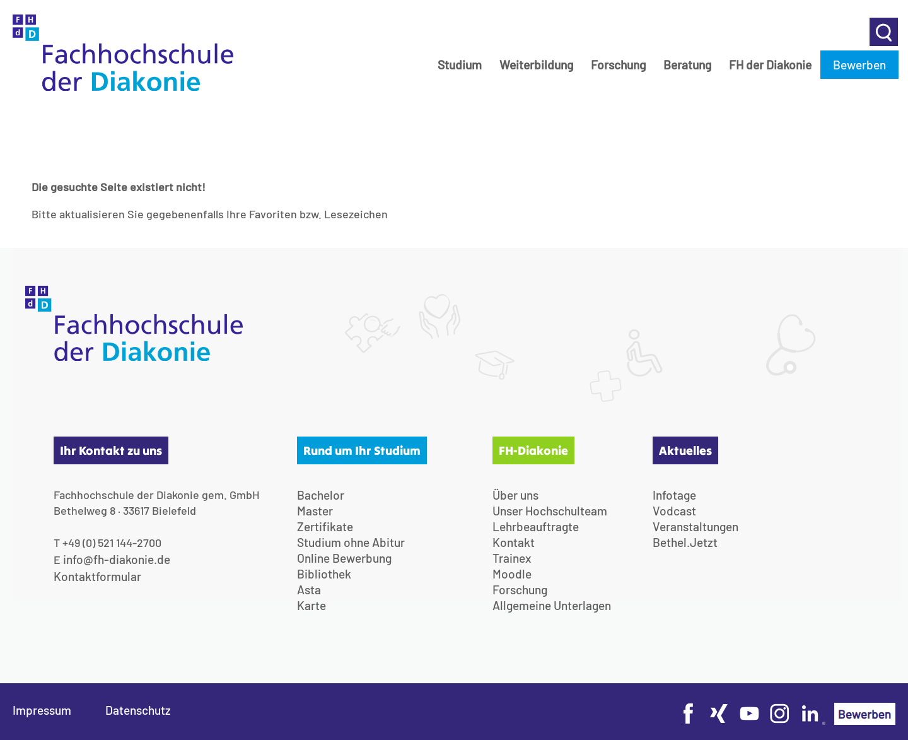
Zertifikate (325, 526)
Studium (460, 64)
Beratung (687, 64)
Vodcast (674, 510)
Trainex (512, 558)
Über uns (515, 495)
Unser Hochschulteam (549, 510)
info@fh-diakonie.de (116, 559)
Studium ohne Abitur (351, 542)
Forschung (618, 64)
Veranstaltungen (695, 526)
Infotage (674, 495)
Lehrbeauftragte (535, 526)
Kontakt (513, 542)
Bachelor (320, 495)
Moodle (512, 574)
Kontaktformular (97, 576)
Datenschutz (138, 710)
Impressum (42, 710)
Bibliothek (324, 574)
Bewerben (859, 64)
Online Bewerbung (344, 558)
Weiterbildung (536, 64)
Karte (311, 605)
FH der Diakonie (770, 64)
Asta (309, 589)
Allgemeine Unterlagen (551, 605)
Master (315, 510)
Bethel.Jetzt (685, 542)
